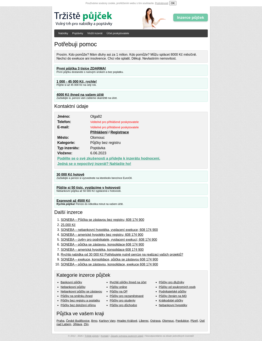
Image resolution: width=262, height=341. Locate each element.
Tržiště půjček (92, 336)
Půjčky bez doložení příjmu (78, 305)
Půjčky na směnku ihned (77, 296)
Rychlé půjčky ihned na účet (128, 282)
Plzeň (194, 320)
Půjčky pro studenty (123, 300)
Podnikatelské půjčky (172, 291)
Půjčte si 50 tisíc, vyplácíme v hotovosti (88, 188)
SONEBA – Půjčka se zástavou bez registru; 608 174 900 (102, 219)
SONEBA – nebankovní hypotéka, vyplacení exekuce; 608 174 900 (109, 229)
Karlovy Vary (107, 320)
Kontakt (104, 336)
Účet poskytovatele (118, 33)
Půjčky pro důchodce (123, 305)
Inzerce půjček (190, 17)
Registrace (120, 132)
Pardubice (182, 320)
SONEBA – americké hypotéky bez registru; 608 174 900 (102, 234)
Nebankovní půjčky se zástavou (81, 291)
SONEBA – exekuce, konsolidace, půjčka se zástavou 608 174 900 (109, 259)
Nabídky (63, 33)
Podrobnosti (161, 3)
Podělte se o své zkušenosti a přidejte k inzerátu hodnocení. (108, 158)
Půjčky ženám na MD (173, 296)
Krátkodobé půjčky (171, 300)
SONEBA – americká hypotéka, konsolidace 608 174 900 (102, 249)
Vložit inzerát (94, 33)
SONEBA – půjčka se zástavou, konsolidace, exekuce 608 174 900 (109, 264)
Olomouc (168, 320)
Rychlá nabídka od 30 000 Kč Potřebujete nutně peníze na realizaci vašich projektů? (122, 254)
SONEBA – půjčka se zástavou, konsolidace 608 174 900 (102, 244)
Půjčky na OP (119, 291)
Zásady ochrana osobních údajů (127, 336)
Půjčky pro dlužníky (171, 282)
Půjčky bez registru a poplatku (80, 300)
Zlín (86, 324)
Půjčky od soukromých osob (177, 287)
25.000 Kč (68, 225)
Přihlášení (98, 132)
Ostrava (155, 320)
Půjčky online (118, 287)
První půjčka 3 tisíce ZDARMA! (81, 68)
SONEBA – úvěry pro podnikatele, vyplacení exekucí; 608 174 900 (109, 239)
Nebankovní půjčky (73, 287)
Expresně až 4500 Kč (73, 201)
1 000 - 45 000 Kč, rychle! (76, 82)
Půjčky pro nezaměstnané (127, 296)
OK (173, 3)
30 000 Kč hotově (70, 174)
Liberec (144, 320)
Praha (60, 320)
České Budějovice (77, 320)
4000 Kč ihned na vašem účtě (80, 95)
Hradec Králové (127, 320)
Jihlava (77, 324)
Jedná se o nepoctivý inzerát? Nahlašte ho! (94, 164)
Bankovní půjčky (71, 282)
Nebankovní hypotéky (173, 305)
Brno (94, 320)
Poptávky (77, 33)
